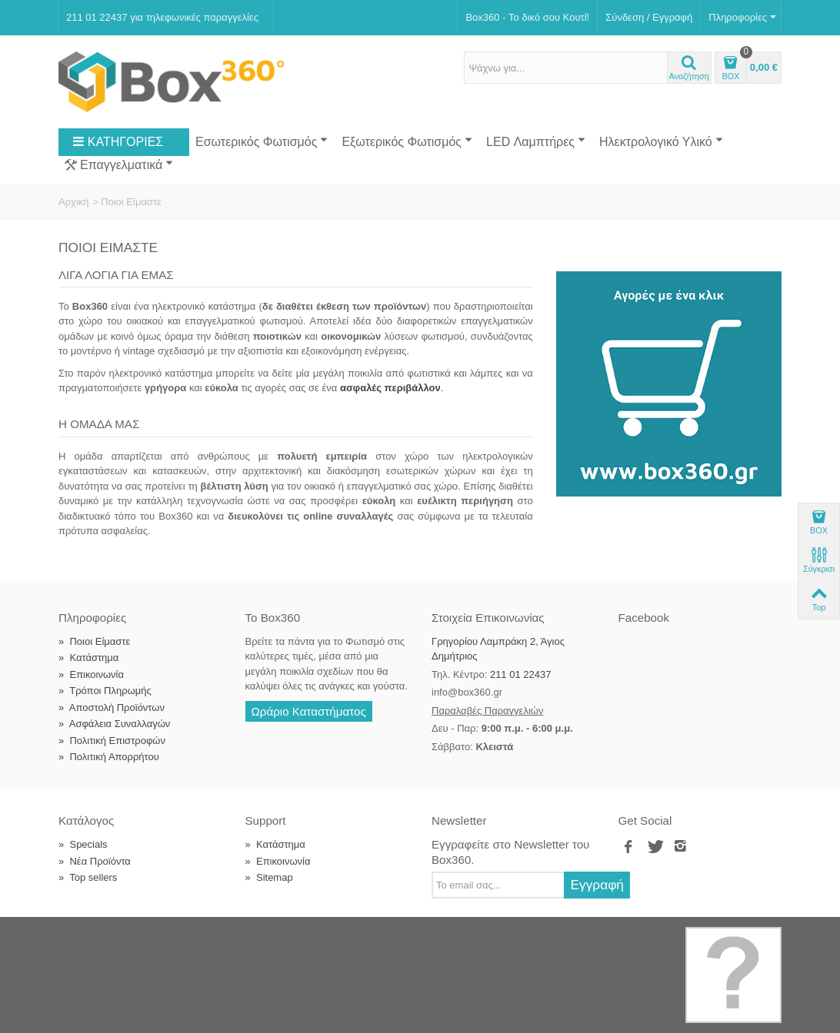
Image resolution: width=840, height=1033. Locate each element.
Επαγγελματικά (119, 165)
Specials (83, 844)
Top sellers (87, 877)
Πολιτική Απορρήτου (108, 756)
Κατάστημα (88, 657)
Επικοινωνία (91, 674)
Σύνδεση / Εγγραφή (648, 17)
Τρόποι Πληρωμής (105, 690)
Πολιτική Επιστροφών (111, 740)
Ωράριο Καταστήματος (309, 711)
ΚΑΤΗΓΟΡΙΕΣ (117, 142)
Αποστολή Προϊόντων (111, 707)
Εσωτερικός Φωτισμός (261, 141)
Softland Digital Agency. (311, 934)
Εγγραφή (597, 884)
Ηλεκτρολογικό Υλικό (661, 141)
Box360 (156, 934)
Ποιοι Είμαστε (94, 641)
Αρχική (73, 202)
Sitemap (269, 877)
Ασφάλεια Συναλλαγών (114, 723)
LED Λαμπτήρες (535, 141)
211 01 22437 (521, 674)
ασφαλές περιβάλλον (390, 388)
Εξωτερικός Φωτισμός (407, 141)
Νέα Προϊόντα (94, 861)
